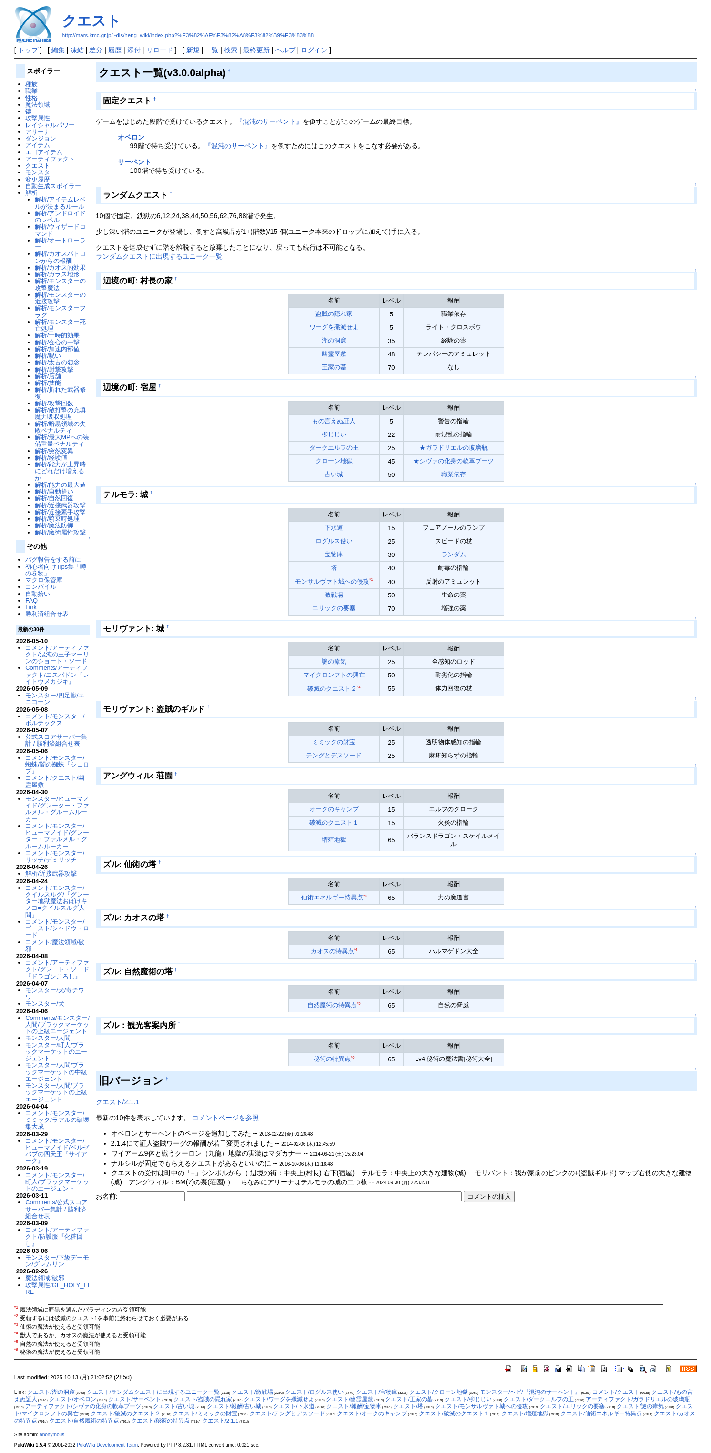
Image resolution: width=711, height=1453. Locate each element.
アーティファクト (50, 158)
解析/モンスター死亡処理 (60, 325)
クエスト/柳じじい (468, 1399)
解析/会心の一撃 (57, 342)
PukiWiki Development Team (107, 1445)
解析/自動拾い (54, 491)
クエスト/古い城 (173, 1406)
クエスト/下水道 (294, 1406)
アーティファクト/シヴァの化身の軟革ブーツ (83, 1406)
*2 (358, 687)
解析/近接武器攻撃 (60, 505)
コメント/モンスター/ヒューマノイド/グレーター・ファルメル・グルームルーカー (57, 836)
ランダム (453, 554)
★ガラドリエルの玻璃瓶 (453, 447)
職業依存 (453, 474)
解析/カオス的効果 (60, 267)
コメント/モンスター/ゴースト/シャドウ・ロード (57, 928)
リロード (159, 50)
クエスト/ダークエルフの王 (539, 1399)
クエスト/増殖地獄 (524, 1413)
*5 (358, 1003)
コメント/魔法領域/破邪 (54, 945)
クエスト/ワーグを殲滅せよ (279, 1399)
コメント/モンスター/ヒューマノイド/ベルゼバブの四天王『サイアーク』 (57, 1151)
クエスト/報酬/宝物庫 (353, 1406)
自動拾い (37, 593)
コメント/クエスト (616, 1392)
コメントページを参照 (225, 1117)
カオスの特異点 (332, 951)
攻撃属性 (37, 117)
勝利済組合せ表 (47, 613)
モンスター (40, 172)
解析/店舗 (48, 376)
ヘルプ (285, 50)
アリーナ (37, 131)
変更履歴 (37, 179)
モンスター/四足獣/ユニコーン (54, 699)
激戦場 (334, 594)
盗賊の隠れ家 (334, 313)
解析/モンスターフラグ (60, 311)
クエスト (91, 21)
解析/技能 (48, 382)
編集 (58, 50)
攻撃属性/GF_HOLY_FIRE (57, 1288)
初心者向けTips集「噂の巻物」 (55, 570)
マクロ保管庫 (43, 580)
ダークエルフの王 (334, 447)
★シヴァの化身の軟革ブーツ (453, 460)
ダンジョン (40, 138)
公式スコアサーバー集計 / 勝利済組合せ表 (56, 740)
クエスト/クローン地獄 (438, 1392)
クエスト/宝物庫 (376, 1392)
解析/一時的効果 (57, 335)
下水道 (334, 527)
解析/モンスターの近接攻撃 (60, 298)
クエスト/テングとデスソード (287, 1413)
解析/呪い (48, 355)
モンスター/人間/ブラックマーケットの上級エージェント (56, 1092)
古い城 (334, 474)
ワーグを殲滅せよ (334, 327)
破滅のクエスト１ (334, 822)
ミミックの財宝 (334, 742)
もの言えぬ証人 (334, 420)
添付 (134, 50)
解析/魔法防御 (54, 525)
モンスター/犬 (44, 1003)
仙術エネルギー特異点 (332, 897)
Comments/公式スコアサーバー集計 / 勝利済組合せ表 (56, 1209)
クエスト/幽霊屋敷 (349, 1399)
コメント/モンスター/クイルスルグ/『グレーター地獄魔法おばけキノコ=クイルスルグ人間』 (57, 901)
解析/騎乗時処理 (57, 518)
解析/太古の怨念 (57, 362)
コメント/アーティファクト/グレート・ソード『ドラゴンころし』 (57, 969)
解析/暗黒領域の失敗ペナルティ (60, 427)
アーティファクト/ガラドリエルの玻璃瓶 (638, 1399)
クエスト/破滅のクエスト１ (454, 1413)
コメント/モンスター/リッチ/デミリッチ (54, 856)
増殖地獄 (334, 839)
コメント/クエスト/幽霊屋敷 (54, 781)
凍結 (77, 50)
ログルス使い (334, 541)
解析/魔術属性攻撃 (60, 532)
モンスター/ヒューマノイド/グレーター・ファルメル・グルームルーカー (57, 809)
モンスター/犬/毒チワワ (54, 993)
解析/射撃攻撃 (54, 369)
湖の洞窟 (334, 340)
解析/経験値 (51, 457)
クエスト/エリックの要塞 (572, 1406)
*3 (364, 896)
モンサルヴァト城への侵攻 (332, 581)
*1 (371, 579)
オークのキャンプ (334, 809)
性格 (31, 97)
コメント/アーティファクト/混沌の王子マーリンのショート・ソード (57, 654)
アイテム (37, 145)
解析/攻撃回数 (54, 403)
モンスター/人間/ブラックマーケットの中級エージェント (56, 1071)
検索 (230, 50)
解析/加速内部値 (57, 349)
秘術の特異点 (332, 1058)
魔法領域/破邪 (44, 1277)
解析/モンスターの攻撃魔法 (60, 284)
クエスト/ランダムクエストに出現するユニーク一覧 (153, 1392)
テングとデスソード (334, 755)
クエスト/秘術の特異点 (160, 1420)
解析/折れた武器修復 (60, 393)
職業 (31, 90)
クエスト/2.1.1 (118, 1102)
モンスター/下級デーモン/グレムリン (57, 1261)
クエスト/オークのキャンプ (372, 1413)
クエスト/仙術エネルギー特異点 (601, 1413)
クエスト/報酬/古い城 (234, 1406)
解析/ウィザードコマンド (60, 230)
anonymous (52, 1434)
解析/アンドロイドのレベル (60, 216)
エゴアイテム (43, 152)
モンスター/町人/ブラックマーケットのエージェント (56, 1051)
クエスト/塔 (408, 1406)
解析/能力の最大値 (60, 484)
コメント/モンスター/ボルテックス (54, 719)
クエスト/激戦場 (252, 1392)
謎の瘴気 (334, 661)
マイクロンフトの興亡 (334, 674)
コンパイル (40, 586)
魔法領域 (37, 104)
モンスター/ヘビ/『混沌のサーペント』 (530, 1392)
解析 (31, 192)
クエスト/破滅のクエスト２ (126, 1413)
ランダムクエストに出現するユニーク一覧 (159, 256)
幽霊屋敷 (334, 353)
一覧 (211, 50)
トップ (28, 50)
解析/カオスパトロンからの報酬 (60, 257)
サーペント (134, 162)
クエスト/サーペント (134, 1399)
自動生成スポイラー (53, 186)
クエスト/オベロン (72, 1399)
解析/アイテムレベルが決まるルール (60, 203)
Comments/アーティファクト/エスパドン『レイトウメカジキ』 (57, 674)
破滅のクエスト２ (332, 688)
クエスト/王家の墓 (408, 1399)
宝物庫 (334, 554)
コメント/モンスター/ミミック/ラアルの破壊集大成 (57, 1120)
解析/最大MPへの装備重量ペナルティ (62, 440)
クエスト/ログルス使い (314, 1392)
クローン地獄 (334, 460)
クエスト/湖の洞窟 (50, 1392)
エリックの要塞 (334, 608)
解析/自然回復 (54, 498)
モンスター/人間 (48, 1037)
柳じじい (334, 434)
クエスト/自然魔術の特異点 (84, 1420)
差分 (95, 50)
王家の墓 (334, 367)
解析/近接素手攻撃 (60, 511)
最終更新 (256, 50)
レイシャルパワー (50, 125)
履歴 (115, 50)
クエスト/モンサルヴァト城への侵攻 (481, 1406)
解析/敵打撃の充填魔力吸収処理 (60, 413)
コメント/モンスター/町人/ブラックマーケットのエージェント (57, 1181)
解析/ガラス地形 (57, 274)
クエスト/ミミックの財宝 (205, 1413)
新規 (193, 50)
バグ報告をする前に (53, 559)
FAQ (31, 600)
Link (31, 607)
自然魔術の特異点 (332, 1005)
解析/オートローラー (60, 244)
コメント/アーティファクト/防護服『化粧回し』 (57, 1236)
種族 (31, 84)
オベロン (131, 137)
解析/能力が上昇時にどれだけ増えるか (60, 471)
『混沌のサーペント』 (269, 121)
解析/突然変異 (54, 450)
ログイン (314, 50)
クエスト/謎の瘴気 (640, 1406)
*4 (355, 950)
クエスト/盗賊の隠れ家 (202, 1399)
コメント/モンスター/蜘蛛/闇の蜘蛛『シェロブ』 (57, 764)
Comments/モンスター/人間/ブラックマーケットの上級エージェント (57, 1024)
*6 (352, 1057)
